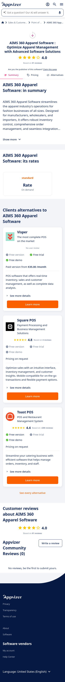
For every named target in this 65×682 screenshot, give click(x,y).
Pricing (32, 75)
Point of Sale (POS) (36, 22)
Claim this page (50, 69)
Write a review (50, 543)
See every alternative (33, 493)
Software (7, 634)
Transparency (9, 610)
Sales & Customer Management (17, 22)
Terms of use (9, 616)
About (6, 628)
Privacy (6, 603)
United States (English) (34, 672)
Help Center (9, 656)
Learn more (32, 304)
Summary (11, 75)
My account (9, 650)
